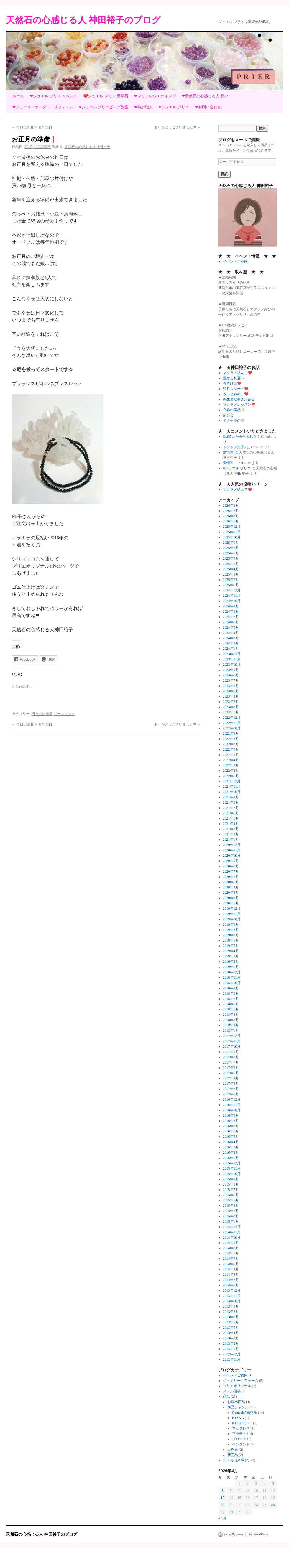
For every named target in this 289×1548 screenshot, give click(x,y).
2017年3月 (231, 1084)
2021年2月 (231, 834)
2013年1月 (231, 1349)
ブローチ (239, 1439)
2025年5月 (231, 564)
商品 (226, 1396)
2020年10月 (232, 855)
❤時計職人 (143, 107)
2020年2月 (231, 898)
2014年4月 (231, 1269)
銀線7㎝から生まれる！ (241, 436)
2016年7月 (231, 1126)
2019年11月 (232, 914)
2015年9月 (231, 1179)
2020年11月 (232, 850)
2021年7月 (231, 808)
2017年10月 (232, 1046)
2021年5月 (231, 818)
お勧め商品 (236, 1402)
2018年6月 (231, 1004)
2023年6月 (231, 686)
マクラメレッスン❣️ (239, 405)
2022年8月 (231, 739)
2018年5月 (231, 1009)
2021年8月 (231, 802)
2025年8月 (231, 548)
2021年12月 (232, 781)
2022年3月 (231, 765)
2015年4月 (231, 1206)
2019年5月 (231, 946)
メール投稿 (232, 1391)
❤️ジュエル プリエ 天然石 (105, 96)
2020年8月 (231, 866)
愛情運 (228, 452)
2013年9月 (231, 1306)
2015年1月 (231, 1221)
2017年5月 (231, 1073)
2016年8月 (231, 1121)
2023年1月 (231, 712)
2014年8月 (231, 1248)
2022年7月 (231, 744)
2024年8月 (231, 611)
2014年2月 (231, 1280)
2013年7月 (231, 1317)
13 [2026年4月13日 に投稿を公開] (222, 1498)
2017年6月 (231, 1068)
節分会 (228, 415)
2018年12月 (232, 972)
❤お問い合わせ (208, 107)
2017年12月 (232, 1036)
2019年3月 (231, 956)
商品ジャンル (238, 1407)
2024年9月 (231, 606)
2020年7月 (231, 871)
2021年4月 (231, 824)
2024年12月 (232, 590)
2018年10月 (232, 983)
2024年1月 (231, 649)
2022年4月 (231, 760)
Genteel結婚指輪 (244, 1412)
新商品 (232, 1455)
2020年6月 (231, 877)
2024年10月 (232, 601)
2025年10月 (232, 537)
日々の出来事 (42, 714)
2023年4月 (231, 696)
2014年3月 (231, 1274)
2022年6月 (231, 749)
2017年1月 (231, 1094)
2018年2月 (231, 1025)
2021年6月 (231, 813)
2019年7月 (231, 935)
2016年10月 (232, 1110)
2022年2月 (231, 771)
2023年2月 (231, 707)
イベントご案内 (235, 261)
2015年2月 (231, 1216)
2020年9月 (231, 861)
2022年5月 (231, 755)
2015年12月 (232, 1163)
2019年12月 (232, 908)
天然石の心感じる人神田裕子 (87, 147)
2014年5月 (231, 1264)
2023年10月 (232, 664)
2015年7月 (231, 1190)
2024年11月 (232, 596)
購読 (224, 174)
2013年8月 (231, 1312)
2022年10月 (232, 728)
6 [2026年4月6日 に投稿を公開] (222, 1491)
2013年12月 (232, 1290)
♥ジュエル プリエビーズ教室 (103, 107)
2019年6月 (231, 940)
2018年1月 (231, 1030)
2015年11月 (232, 1168)
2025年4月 (231, 569)
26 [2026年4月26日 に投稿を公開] (273, 1505)
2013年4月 (231, 1333)
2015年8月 (231, 1184)
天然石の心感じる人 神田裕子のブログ (83, 20)
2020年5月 (231, 882)
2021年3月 (231, 829)
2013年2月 (231, 1343)
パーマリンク (64, 714)
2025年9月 (231, 542)
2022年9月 (231, 733)
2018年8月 (231, 993)
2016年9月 (231, 1115)
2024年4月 (231, 633)
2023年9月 (231, 670)
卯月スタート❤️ (236, 389)
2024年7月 (231, 617)
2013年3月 (231, 1338)
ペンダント (241, 1444)
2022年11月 (232, 723)
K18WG (238, 1418)
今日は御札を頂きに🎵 (32, 127)
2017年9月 (231, 1052)
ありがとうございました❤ (177, 127)
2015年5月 (231, 1200)
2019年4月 (231, 951)
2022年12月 (232, 718)
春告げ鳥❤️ (232, 383)
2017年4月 (231, 1078)
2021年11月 (232, 786)
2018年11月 (232, 977)
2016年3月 (231, 1147)
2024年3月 (231, 638)
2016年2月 (231, 1152)
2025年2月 (231, 580)
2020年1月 (231, 903)
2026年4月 (231, 505)
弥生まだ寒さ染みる (239, 399)
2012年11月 (232, 1359)
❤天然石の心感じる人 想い (205, 96)
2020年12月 (232, 845)
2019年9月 (231, 924)
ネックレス (241, 1428)
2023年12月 (232, 654)
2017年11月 (232, 1041)
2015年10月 (232, 1174)
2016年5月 (231, 1137)
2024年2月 (231, 643)
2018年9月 (231, 988)
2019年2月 (231, 962)
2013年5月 (231, 1328)
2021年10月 (232, 792)
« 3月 (223, 1518)
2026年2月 (231, 516)
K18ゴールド (242, 1423)
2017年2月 (231, 1089)
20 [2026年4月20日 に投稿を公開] (222, 1505)
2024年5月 (231, 627)
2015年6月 (231, 1195)
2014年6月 (231, 1259)
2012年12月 (232, 1354)
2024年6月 (231, 622)
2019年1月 (231, 967)
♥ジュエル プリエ (174, 107)
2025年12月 (232, 527)
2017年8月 (231, 1057)
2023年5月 (231, 691)
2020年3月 (231, 893)
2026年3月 (231, 511)
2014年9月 (231, 1243)
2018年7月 (231, 999)
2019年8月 (231, 930)
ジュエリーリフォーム (240, 1381)
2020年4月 (231, 887)
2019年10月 (232, 919)
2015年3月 (231, 1211)
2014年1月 (231, 1285)
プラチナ (239, 1434)
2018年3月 (231, 1020)
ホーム (18, 96)
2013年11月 (232, 1296)
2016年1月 (231, 1158)
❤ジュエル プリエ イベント (53, 96)
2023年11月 (232, 659)
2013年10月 (232, 1301)
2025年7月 (231, 553)
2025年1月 (231, 585)
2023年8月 (231, 675)
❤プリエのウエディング (155, 96)
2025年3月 (231, 574)
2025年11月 (232, 532)
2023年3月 (231, 702)
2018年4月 (231, 1015)
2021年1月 (231, 840)
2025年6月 (231, 558)
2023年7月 (231, 680)
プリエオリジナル (237, 1386)
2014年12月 (232, 1227)
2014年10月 (232, 1237)
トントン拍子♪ (234, 447)
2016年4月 (231, 1142)
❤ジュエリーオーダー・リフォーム (42, 107)
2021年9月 (231, 797)
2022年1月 (231, 776)
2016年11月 (232, 1105)
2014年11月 (232, 1232)
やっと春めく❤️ (236, 394)
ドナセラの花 (233, 420)
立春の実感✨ (234, 410)
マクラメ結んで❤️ (237, 373)
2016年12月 (232, 1099)
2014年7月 (231, 1253)
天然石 (232, 1450)
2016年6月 (231, 1131)
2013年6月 (231, 1322)
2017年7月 (231, 1062)
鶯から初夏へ (233, 378)
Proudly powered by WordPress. (247, 1534)
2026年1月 (231, 521)
